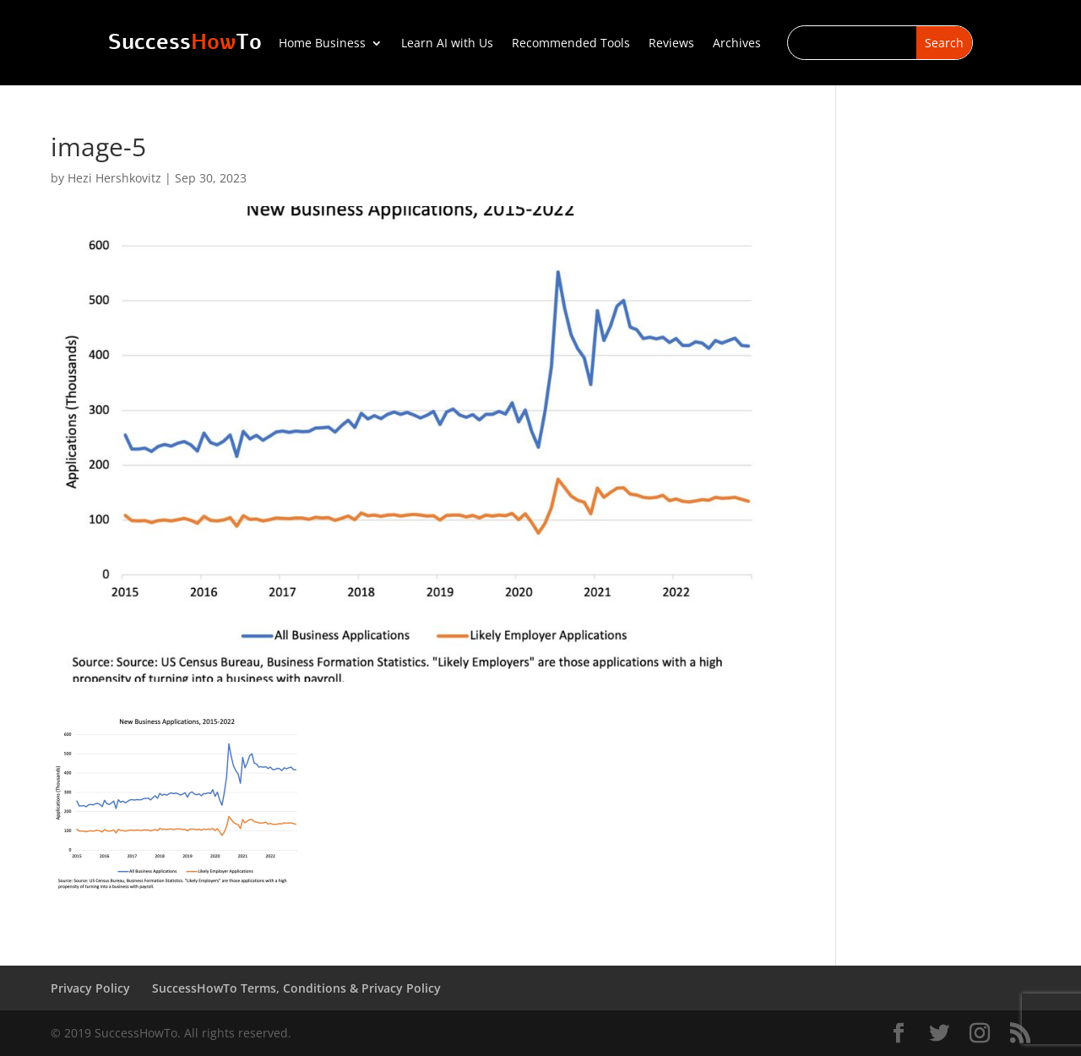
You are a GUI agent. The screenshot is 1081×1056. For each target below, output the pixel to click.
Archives (737, 44)
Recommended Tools (571, 44)
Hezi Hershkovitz (114, 178)
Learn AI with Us (447, 44)
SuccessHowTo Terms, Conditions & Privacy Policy (296, 988)
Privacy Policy (90, 988)
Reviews (671, 44)
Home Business (322, 44)
